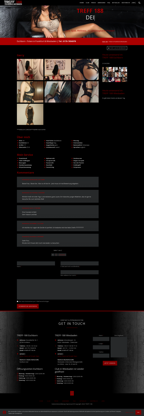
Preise (93, 2)
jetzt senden (110, 363)
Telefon (101, 352)
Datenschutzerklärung (58, 404)
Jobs (133, 2)
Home (82, 2)
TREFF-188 (105, 41)
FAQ (108, 2)
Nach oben (72, 393)
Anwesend (101, 2)
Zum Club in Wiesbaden (118, 48)
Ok (138, 412)
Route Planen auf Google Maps (29, 356)
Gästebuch (126, 2)
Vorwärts (62, 255)
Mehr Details (130, 412)
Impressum (69, 404)
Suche (139, 2)
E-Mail (102, 344)
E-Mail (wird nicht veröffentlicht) (70, 266)
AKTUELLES (116, 2)
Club (87, 2)
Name (20, 266)
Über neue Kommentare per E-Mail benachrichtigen (33, 301)
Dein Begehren (118, 335)
